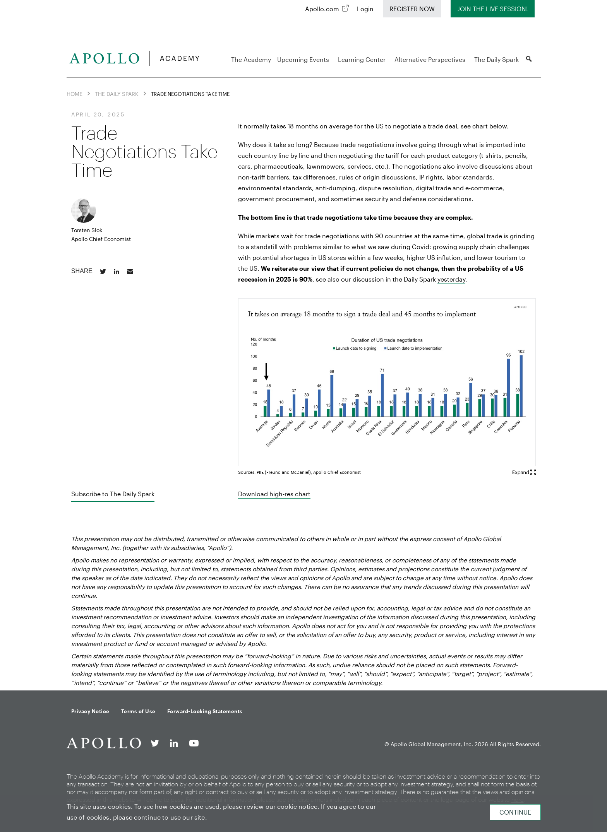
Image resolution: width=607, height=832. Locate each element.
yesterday (451, 279)
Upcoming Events (304, 59)
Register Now (412, 8)
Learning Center (363, 59)
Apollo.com (322, 8)
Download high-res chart (274, 493)
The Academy (251, 59)
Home (74, 94)
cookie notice (297, 806)
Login (365, 8)
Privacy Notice (90, 711)
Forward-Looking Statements (205, 711)
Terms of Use (138, 711)
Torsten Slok (86, 230)
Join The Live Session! (492, 8)
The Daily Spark (496, 59)
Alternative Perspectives (431, 59)
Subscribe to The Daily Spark (112, 493)
